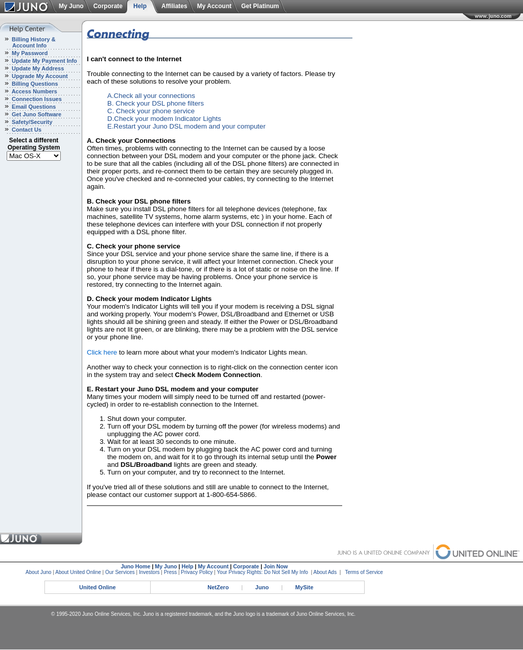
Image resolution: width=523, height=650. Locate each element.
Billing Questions (34, 84)
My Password (28, 53)
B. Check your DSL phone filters (155, 103)
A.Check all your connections (151, 95)
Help (140, 6)
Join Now (276, 566)
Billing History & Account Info (28, 42)
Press (170, 572)
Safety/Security (31, 122)
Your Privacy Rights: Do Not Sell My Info (262, 572)
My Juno (71, 6)
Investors (149, 572)
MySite (304, 587)
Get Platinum (260, 6)
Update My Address (37, 68)
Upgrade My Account (39, 76)
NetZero (218, 587)
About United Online (78, 572)
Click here (102, 352)
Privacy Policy (196, 572)
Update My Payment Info (43, 61)
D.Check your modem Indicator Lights (164, 118)
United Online (97, 587)
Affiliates (174, 6)
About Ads (325, 572)
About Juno (39, 572)
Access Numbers (33, 91)
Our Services (120, 572)
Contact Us (25, 130)
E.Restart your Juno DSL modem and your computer (186, 126)
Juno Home (135, 566)
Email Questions (33, 107)
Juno (262, 587)
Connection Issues (36, 99)
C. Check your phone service (151, 111)
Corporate (108, 6)
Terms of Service (364, 572)
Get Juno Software (35, 114)
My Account (214, 6)
